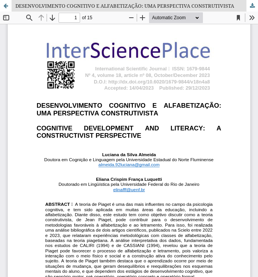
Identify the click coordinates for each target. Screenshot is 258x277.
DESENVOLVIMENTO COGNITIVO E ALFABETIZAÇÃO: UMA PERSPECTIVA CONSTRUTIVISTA (124, 5)
